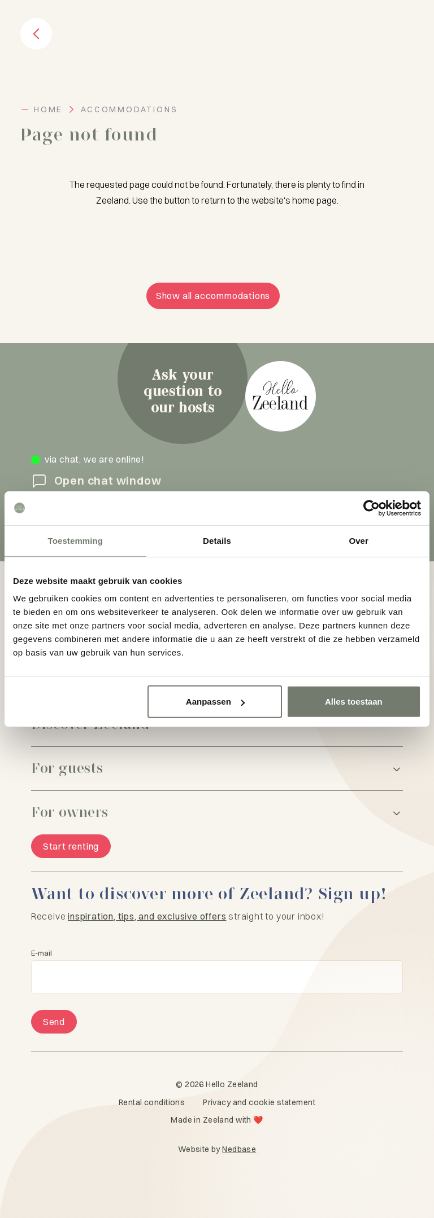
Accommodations (129, 109)
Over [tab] (358, 540)
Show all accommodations (213, 295)
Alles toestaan (354, 701)
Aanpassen (215, 701)
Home (48, 109)
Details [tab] (217, 540)
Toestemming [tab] (75, 540)
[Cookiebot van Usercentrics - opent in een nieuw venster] (371, 507)
